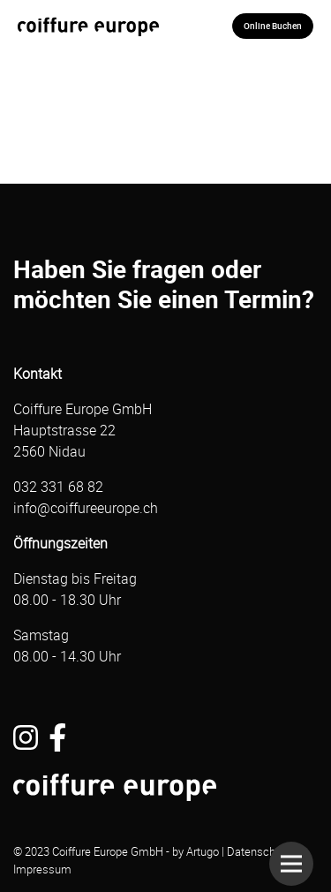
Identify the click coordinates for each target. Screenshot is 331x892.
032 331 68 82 (58, 486)
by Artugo (195, 851)
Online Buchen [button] (273, 25)
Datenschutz (258, 851)
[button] (291, 864)
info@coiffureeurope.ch (85, 508)
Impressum (42, 869)
